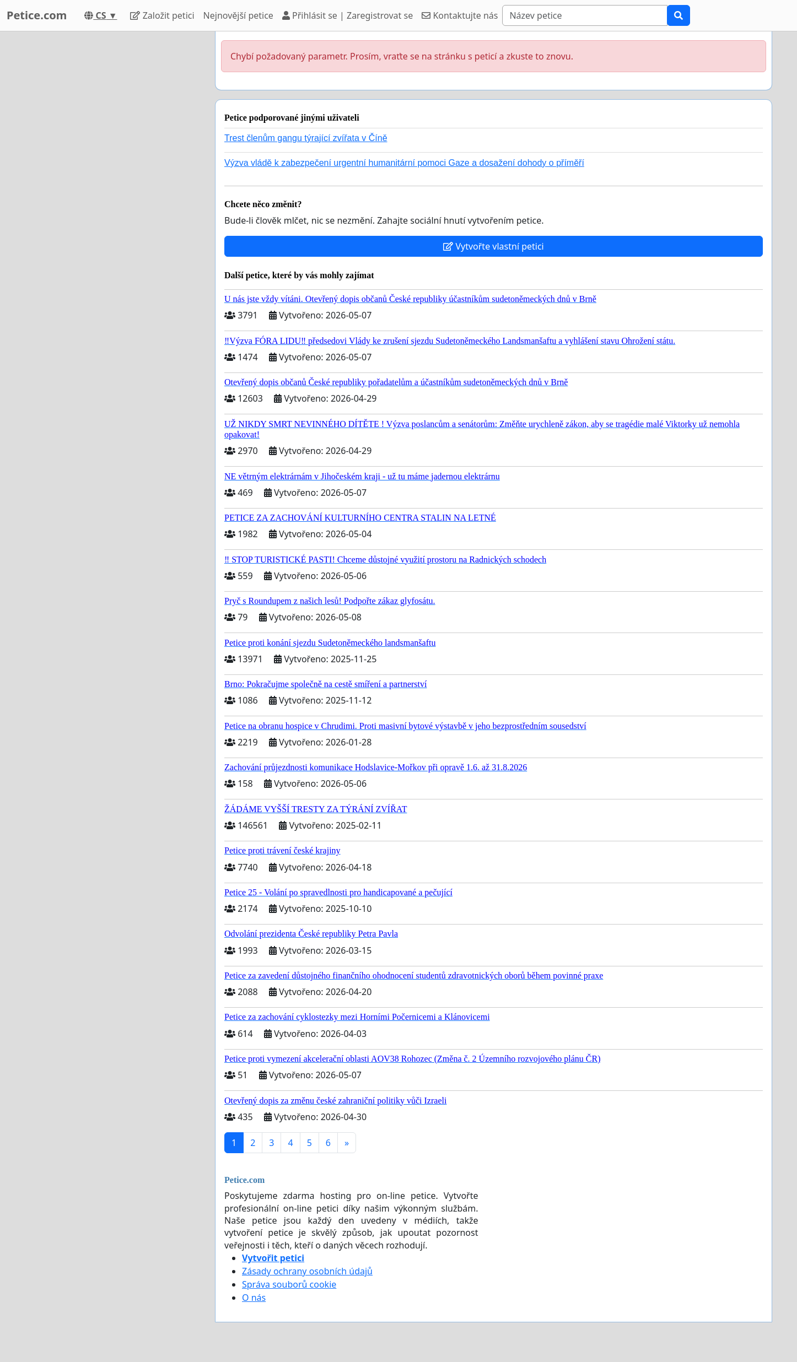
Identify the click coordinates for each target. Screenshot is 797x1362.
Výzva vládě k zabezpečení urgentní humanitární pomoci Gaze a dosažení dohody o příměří (404, 162)
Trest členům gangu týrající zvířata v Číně (305, 138)
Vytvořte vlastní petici (493, 246)
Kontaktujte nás (460, 15)
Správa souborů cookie (289, 1284)
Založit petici (162, 15)
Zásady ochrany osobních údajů (307, 1271)
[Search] (584, 15)
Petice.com (37, 15)
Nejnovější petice (238, 15)
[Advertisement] (107, 196)
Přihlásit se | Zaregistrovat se (347, 15)
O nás (254, 1297)
